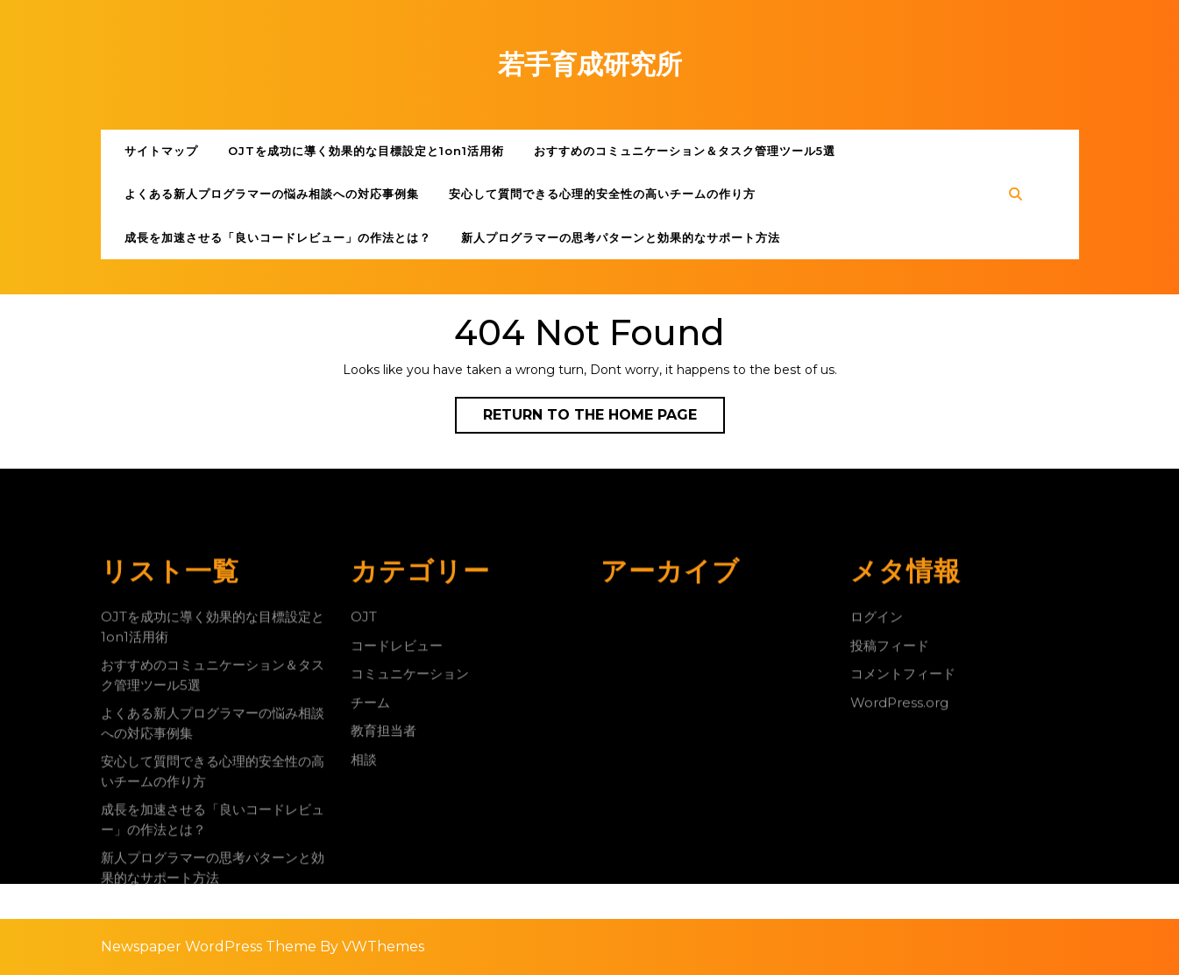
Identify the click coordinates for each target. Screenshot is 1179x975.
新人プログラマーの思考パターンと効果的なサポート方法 (620, 237)
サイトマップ (161, 151)
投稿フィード (889, 824)
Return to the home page (604, 419)
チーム (370, 881)
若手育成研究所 (590, 64)
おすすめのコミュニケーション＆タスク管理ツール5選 (684, 151)
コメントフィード (902, 852)
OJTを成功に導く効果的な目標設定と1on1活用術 (366, 151)
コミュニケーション (410, 852)
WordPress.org (899, 881)
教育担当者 (383, 909)
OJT (364, 795)
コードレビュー (397, 824)
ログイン (876, 795)
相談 (364, 937)
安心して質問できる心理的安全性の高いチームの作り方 (602, 194)
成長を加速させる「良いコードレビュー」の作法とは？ (277, 237)
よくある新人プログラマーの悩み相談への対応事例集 (271, 194)
